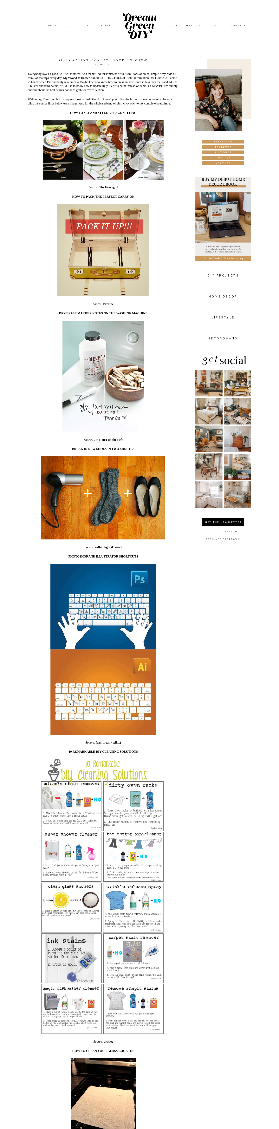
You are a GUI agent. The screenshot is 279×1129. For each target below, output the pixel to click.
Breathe (108, 304)
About (217, 26)
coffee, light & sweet (108, 547)
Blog (69, 26)
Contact (238, 26)
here (167, 103)
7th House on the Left (108, 439)
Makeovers (195, 26)
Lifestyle (223, 317)
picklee (108, 1041)
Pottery (104, 26)
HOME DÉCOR (223, 296)
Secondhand (223, 338)
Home (52, 26)
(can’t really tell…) (108, 742)
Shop (85, 26)
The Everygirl (108, 187)
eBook (173, 26)
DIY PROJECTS (223, 275)
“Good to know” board (83, 78)
